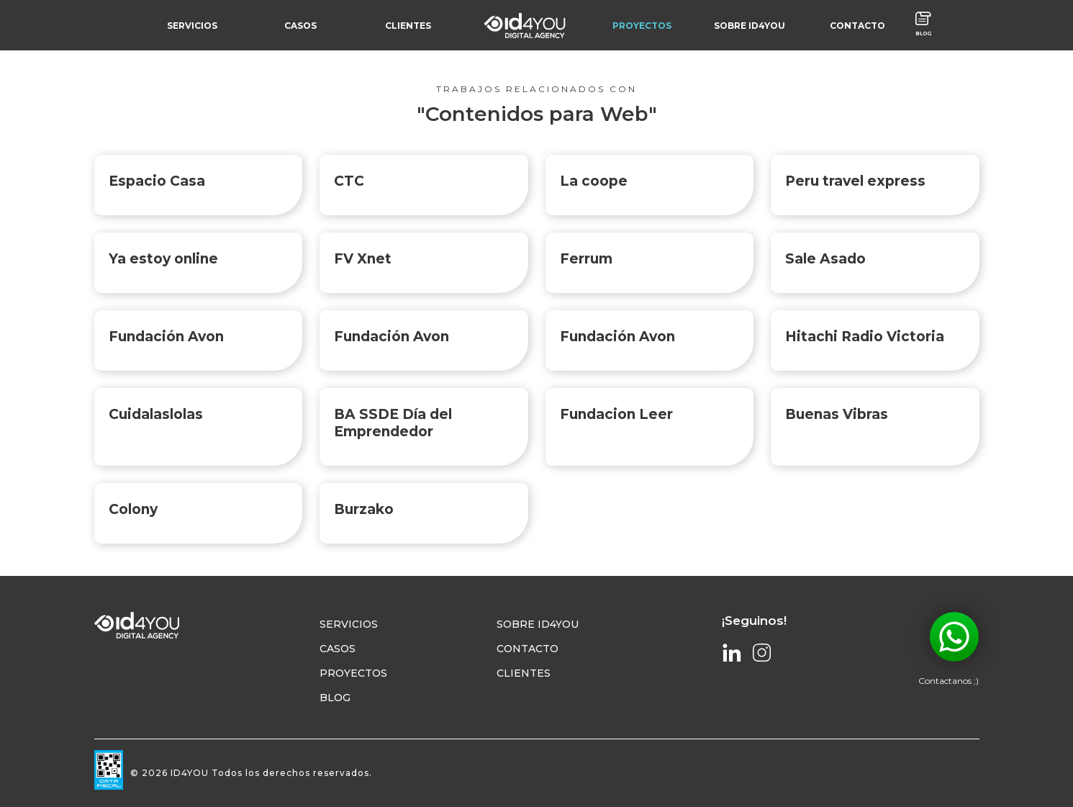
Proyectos (353, 673)
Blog (335, 698)
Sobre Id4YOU (538, 624)
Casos (338, 649)
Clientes (524, 673)
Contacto (527, 649)
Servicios (349, 624)
